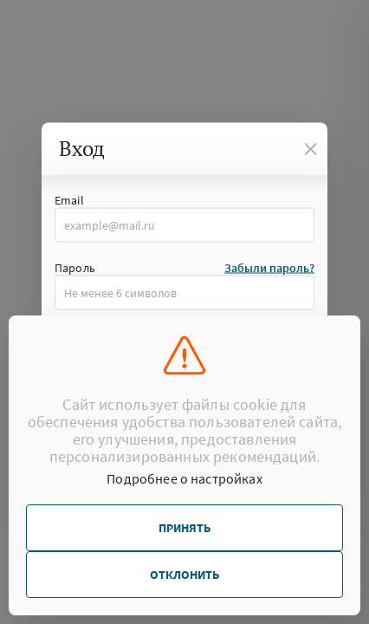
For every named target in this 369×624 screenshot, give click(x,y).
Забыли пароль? (269, 268)
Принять (184, 528)
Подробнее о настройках (184, 478)
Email (69, 200)
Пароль (75, 268)
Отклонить (184, 574)
